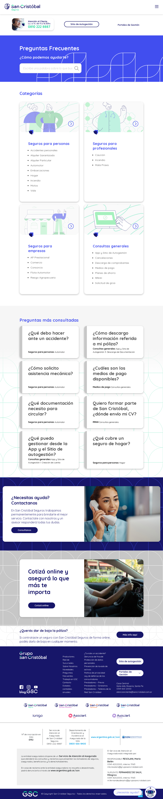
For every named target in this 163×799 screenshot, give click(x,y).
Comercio (36, 262)
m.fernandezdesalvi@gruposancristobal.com (129, 780)
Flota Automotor (40, 272)
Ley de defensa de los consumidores (94, 678)
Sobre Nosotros (70, 666)
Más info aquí (130, 634)
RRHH (98, 278)
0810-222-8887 (54, 743)
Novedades (68, 669)
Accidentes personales (44, 150)
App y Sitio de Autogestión (111, 252)
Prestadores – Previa (94, 682)
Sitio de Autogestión (82, 24)
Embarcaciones (40, 170)
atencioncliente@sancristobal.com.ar (134, 692)
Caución (100, 155)
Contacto (67, 682)
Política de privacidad (94, 672)
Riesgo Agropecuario (43, 277)
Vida (33, 190)
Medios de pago (105, 268)
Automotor (37, 165)
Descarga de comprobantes (112, 262)
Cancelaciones (104, 257)
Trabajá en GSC (70, 679)
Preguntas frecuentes (68, 674)
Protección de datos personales (93, 661)
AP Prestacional (40, 257)
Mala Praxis (102, 165)
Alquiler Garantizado (43, 155)
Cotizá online (42, 605)
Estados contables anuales (67, 688)
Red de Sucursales (68, 661)
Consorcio (37, 267)
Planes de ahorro (105, 273)
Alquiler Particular (41, 160)
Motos (34, 185)
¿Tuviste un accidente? (95, 653)
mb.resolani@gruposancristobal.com (125, 767)
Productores (68, 656)
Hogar (34, 175)
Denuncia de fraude (93, 656)
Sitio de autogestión (130, 661)
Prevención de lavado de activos (96, 668)
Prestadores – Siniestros (96, 685)
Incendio (36, 180)
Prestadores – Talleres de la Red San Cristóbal (97, 690)
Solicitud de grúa (105, 283)
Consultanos (24, 530)
